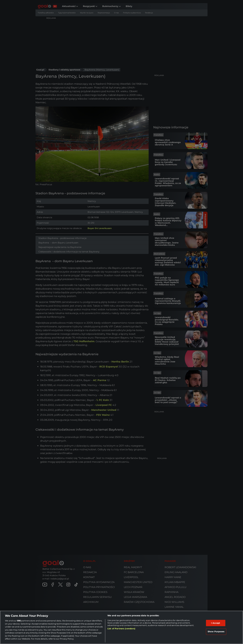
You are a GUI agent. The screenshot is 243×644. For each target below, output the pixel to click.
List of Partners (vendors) (121, 628)
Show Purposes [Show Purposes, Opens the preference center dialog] (216, 631)
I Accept (215, 623)
